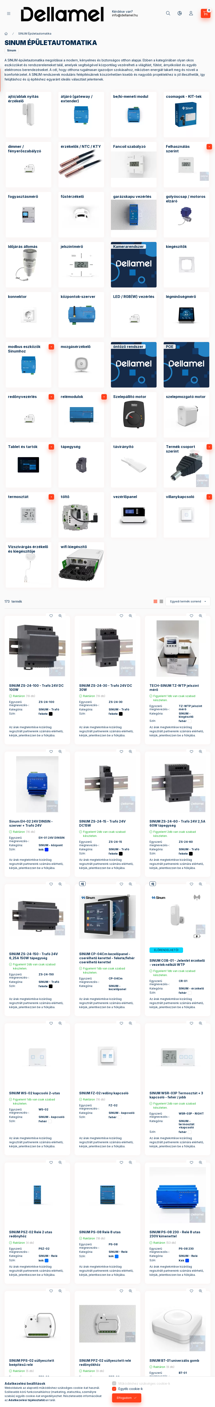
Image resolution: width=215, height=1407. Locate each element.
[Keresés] (168, 13)
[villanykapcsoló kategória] (186, 515)
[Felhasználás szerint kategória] (186, 164)
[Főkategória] (6, 34)
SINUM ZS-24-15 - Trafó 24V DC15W (102, 823)
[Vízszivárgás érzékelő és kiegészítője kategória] (28, 565)
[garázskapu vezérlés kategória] (134, 214)
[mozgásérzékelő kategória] (81, 365)
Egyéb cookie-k (130, 1389)
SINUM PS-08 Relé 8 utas (100, 1232)
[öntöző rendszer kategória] (134, 365)
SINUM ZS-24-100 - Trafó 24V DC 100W (36, 688)
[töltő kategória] (81, 515)
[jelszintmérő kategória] (81, 264)
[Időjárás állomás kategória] (28, 264)
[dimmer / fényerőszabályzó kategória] (28, 164)
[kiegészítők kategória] (186, 264)
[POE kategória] (186, 365)
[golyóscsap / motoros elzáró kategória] (186, 214)
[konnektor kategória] (28, 314)
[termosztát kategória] (28, 515)
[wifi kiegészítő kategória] (81, 565)
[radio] (161, 601)
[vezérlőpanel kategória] (134, 515)
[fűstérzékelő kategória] (81, 214)
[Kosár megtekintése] (205, 13)
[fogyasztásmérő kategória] (28, 214)
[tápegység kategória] (81, 465)
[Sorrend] (187, 601)
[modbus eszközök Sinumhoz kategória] (28, 365)
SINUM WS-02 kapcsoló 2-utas (34, 1093)
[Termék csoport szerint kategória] (186, 465)
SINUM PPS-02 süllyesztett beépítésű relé (31, 1363)
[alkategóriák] (209, 146)
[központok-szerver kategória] (81, 314)
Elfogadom (124, 1397)
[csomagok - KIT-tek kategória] (186, 114)
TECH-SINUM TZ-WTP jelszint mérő (174, 688)
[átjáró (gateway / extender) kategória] (81, 114)
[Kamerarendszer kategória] (134, 264)
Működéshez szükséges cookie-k (144, 1383)
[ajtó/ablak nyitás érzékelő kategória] (28, 114)
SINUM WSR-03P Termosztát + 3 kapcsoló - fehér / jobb (176, 1095)
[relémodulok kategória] (81, 415)
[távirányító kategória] (134, 465)
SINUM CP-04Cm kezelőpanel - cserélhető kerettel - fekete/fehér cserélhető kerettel (107, 958)
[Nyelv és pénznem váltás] (179, 13)
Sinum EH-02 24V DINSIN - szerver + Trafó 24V (31, 823)
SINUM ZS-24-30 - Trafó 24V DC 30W (105, 688)
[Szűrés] (4, 80)
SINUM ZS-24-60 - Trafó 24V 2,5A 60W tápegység (177, 823)
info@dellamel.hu (125, 15)
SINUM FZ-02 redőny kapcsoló (103, 1093)
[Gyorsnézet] (60, 616)
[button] (12, 50)
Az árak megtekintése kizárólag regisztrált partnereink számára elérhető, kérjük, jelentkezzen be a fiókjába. (36, 731)
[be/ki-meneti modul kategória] (134, 114)
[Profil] (191, 13)
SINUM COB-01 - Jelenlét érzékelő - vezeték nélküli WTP (177, 963)
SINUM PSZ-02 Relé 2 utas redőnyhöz (30, 1234)
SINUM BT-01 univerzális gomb (174, 1360)
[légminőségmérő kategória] (186, 314)
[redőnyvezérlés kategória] (28, 415)
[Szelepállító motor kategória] (134, 415)
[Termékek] (9, 13)
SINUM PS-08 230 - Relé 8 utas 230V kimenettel (174, 1234)
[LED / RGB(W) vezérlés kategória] (134, 314)
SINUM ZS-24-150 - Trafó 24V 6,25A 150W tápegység (33, 956)
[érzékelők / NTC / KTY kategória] (81, 164)
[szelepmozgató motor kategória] (186, 415)
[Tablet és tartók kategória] (28, 465)
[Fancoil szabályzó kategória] (134, 164)
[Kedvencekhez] (51, 616)
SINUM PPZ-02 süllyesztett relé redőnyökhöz (105, 1363)
